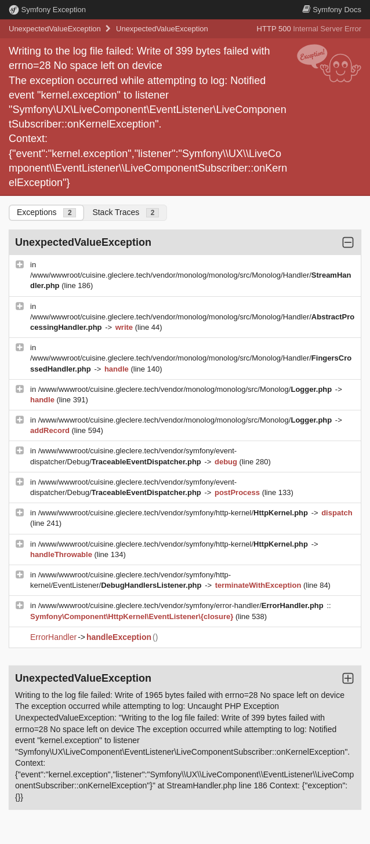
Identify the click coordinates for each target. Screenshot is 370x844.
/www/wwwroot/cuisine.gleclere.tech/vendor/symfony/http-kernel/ (174, 512)
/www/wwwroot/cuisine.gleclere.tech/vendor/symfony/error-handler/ (182, 605)
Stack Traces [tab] (125, 212)
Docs (331, 9)
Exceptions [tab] (46, 212)
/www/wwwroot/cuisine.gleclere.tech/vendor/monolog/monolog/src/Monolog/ (186, 389)
